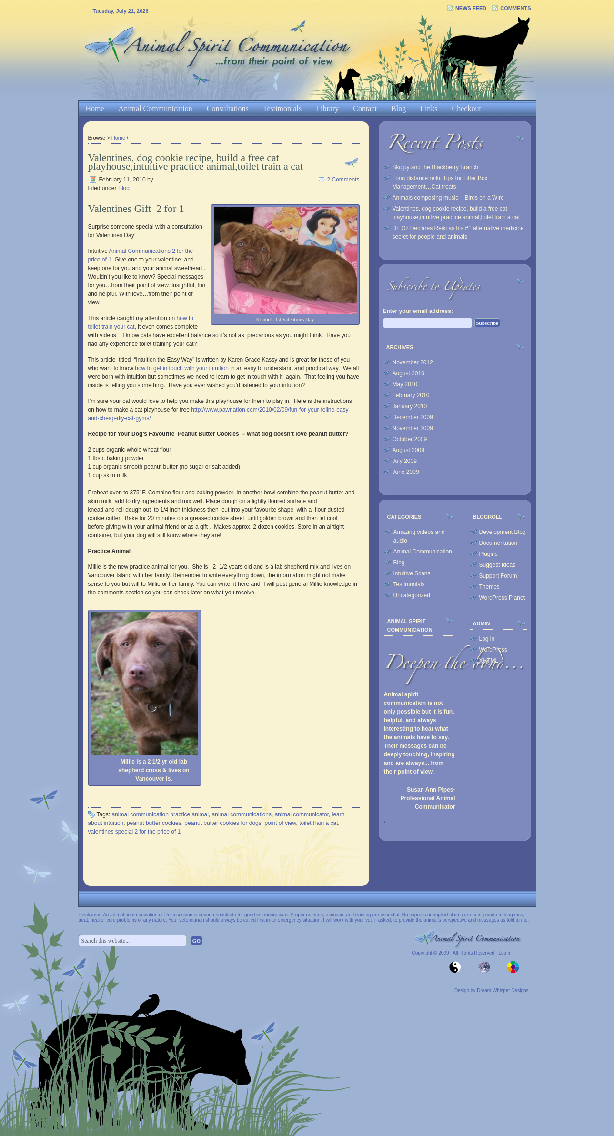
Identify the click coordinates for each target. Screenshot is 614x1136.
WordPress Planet (502, 597)
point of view (280, 823)
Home (95, 108)
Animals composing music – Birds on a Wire (448, 197)
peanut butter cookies (154, 823)
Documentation (498, 543)
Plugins (488, 554)
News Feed (470, 8)
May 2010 (405, 384)
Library (327, 108)
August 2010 (408, 373)
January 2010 (410, 406)
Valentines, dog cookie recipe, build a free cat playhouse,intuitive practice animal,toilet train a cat (195, 161)
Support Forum (498, 576)
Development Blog (502, 532)
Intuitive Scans (412, 573)
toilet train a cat (318, 823)
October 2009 (410, 439)
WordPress (493, 649)
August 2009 (408, 450)
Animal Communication (155, 108)
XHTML (489, 660)
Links (428, 108)
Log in (487, 638)
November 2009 (413, 428)
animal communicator (302, 814)
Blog (398, 108)
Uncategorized (411, 595)
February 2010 (411, 395)
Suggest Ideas (497, 565)
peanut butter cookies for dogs (222, 823)
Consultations (228, 108)
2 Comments (343, 179)
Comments (515, 8)
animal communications (242, 814)
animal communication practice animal (160, 814)
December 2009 (413, 417)
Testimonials (282, 108)
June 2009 (406, 472)
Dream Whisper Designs (502, 990)
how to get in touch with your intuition (182, 368)
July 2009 (405, 461)
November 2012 (413, 362)
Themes (489, 586)
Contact (365, 108)
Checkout (466, 108)
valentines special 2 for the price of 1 (134, 831)
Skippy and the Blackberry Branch (436, 167)
